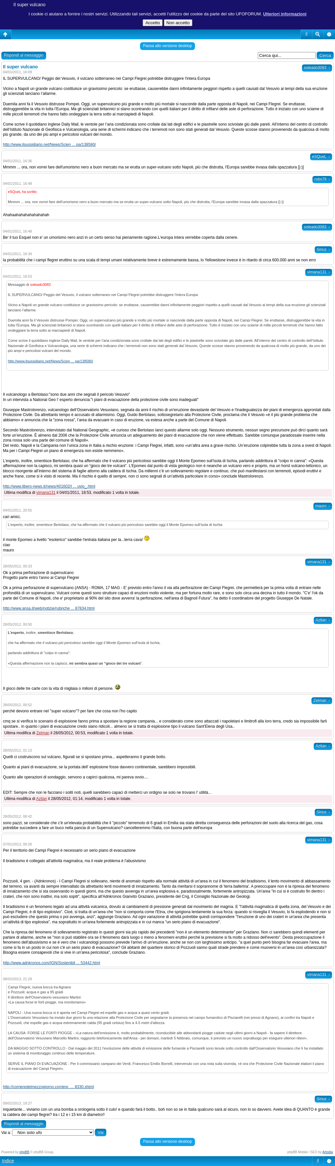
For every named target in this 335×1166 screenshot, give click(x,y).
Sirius (323, 249)
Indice (8, 1160)
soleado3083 (317, 67)
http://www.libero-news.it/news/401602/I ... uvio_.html (49, 486)
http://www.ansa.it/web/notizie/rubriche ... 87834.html (49, 608)
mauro (322, 506)
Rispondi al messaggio (24, 55)
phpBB (24, 1152)
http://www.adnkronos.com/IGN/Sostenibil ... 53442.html (51, 963)
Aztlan (323, 620)
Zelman (321, 700)
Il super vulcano (29, 4)
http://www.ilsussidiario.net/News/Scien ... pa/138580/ (49, 144)
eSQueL (321, 156)
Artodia (328, 1152)
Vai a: (6, 1132)
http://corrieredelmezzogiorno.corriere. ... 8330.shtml (48, 1087)
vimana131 (318, 272)
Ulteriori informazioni (285, 13)
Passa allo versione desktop (167, 46)
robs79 (322, 179)
